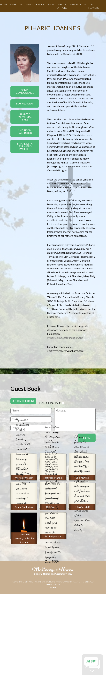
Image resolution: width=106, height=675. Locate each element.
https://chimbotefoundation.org (65, 337)
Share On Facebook (25, 131)
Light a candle (50, 403)
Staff (13, 4)
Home (3, 4)
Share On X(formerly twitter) (24, 146)
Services (40, 4)
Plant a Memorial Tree (25, 117)
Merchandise (78, 4)
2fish (54, 587)
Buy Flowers (25, 103)
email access (53, 584)
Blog (51, 4)
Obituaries (25, 4)
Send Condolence (25, 91)
